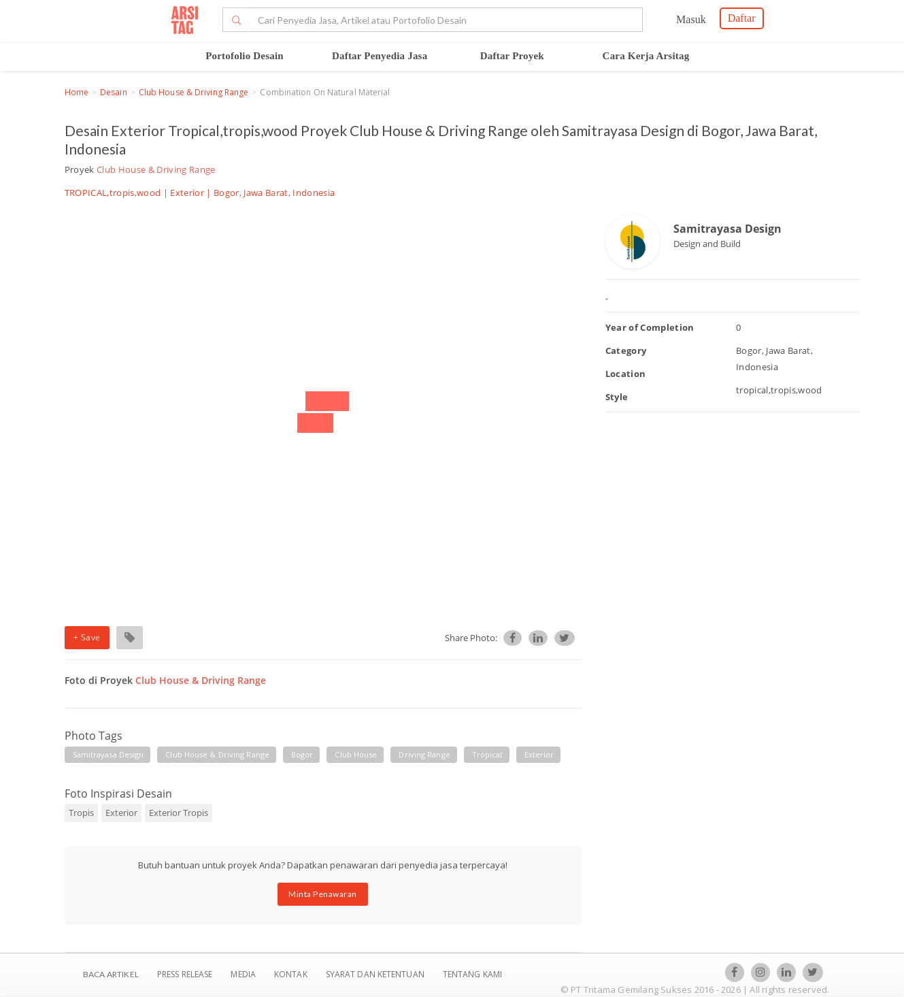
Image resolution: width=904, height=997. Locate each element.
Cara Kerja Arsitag (646, 55)
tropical (487, 754)
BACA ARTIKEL (111, 974)
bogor (302, 754)
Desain (113, 92)
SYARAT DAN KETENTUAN (376, 974)
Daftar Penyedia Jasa (379, 55)
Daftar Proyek (512, 55)
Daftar (742, 18)
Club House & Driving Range (194, 92)
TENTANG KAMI (472, 974)
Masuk (691, 19)
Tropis (81, 812)
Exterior (187, 192)
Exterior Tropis (178, 812)
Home (76, 92)
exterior (539, 754)
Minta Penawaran (322, 894)
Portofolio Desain (244, 55)
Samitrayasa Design (727, 228)
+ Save (87, 637)
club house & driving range (217, 754)
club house (356, 754)
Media (244, 974)
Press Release (185, 974)
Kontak (291, 974)
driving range (424, 754)
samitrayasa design (108, 754)
